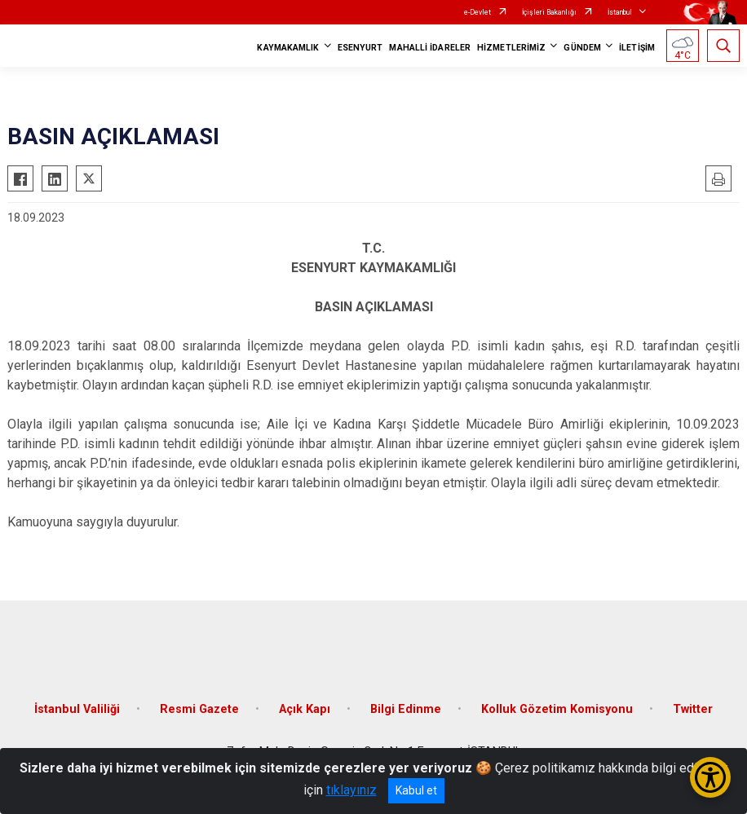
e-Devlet (477, 12)
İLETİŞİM (637, 47)
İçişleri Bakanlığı (549, 12)
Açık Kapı (304, 709)
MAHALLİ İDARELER (430, 47)
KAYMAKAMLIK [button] (288, 47)
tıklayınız (351, 790)
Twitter (693, 709)
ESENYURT (360, 47)
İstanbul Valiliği (77, 709)
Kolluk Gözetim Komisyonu (557, 709)
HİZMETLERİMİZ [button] (511, 47)
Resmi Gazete (199, 709)
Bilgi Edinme (405, 709)
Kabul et (416, 790)
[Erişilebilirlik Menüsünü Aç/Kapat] (710, 777)
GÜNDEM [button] (582, 47)
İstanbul (620, 12)
